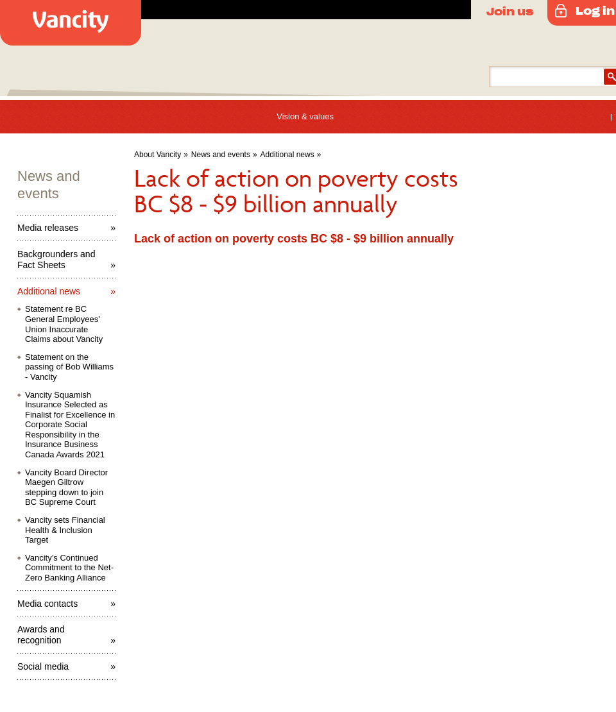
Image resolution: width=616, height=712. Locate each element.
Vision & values (305, 116)
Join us (509, 11)
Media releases (47, 228)
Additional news (287, 154)
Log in (595, 10)
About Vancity (157, 154)
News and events (220, 154)
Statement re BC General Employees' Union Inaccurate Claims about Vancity (64, 324)
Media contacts (47, 603)
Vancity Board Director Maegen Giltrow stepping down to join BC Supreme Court (66, 487)
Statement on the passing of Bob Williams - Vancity (69, 367)
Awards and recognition (41, 634)
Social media (43, 666)
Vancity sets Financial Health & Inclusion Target (65, 530)
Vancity (70, 23)
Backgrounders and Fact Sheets (56, 259)
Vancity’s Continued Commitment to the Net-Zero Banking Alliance (69, 567)
